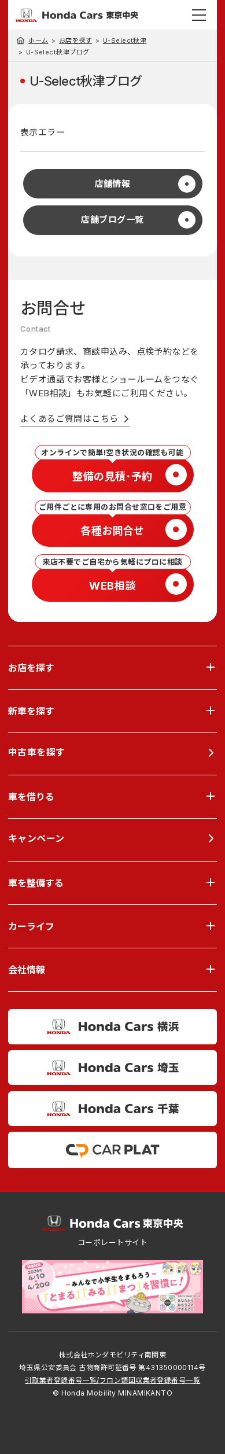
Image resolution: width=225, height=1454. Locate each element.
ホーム (38, 40)
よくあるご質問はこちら (69, 418)
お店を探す (75, 41)
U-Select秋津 (125, 41)
